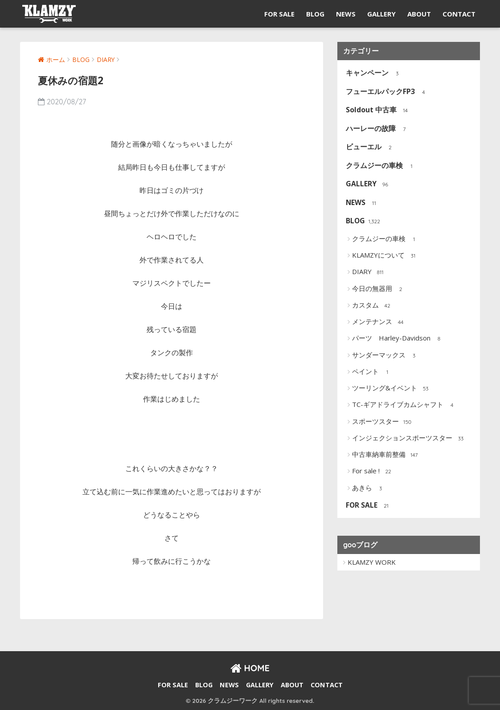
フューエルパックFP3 (386, 92)
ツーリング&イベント (391, 388)
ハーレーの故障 (377, 129)
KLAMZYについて (385, 255)
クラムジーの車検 (380, 166)
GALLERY (381, 13)
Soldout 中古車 (377, 110)
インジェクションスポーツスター (409, 438)
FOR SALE (279, 13)
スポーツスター (382, 421)
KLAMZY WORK (372, 562)
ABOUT (419, 13)
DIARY (368, 272)
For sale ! (372, 471)
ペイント (372, 372)
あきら (369, 488)
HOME (250, 667)
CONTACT (459, 13)
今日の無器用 (379, 288)
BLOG (315, 13)
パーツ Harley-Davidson (398, 338)
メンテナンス (379, 322)
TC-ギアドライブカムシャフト (404, 405)
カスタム (372, 305)
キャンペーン (373, 73)
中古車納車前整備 (385, 455)
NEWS (346, 13)
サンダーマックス (385, 355)
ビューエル (369, 147)
